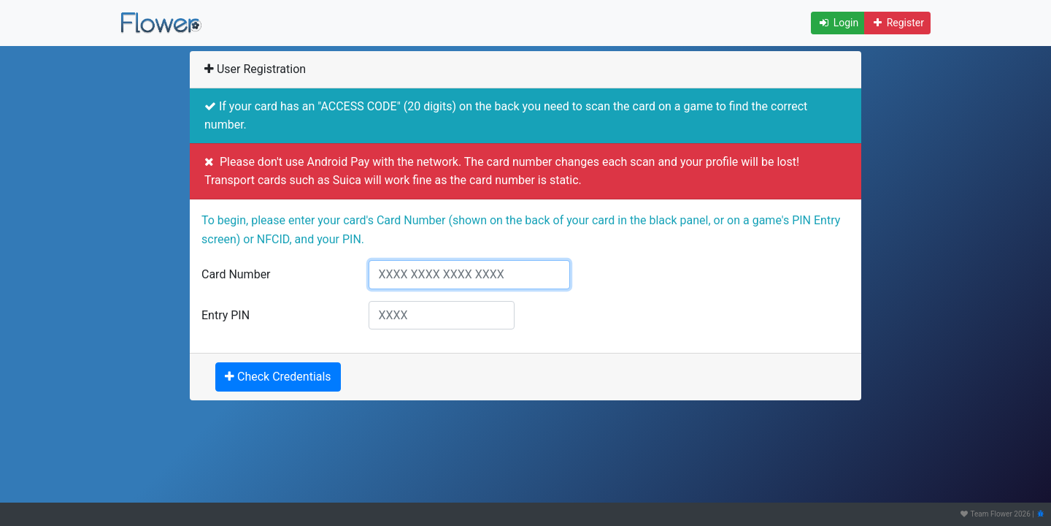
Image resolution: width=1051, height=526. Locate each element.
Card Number (236, 274)
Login (837, 22)
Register (897, 22)
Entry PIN (225, 315)
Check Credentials (278, 377)
